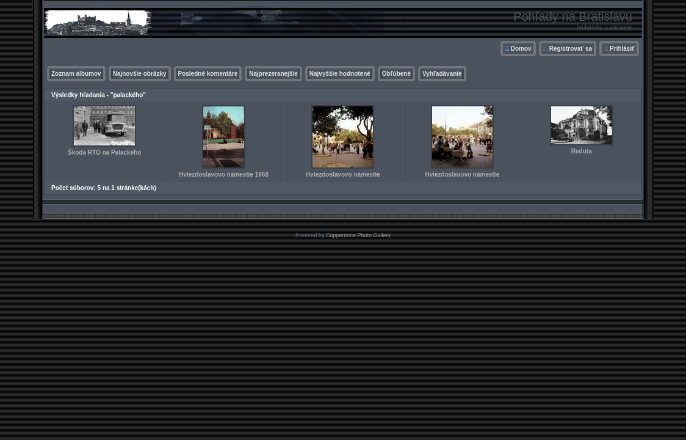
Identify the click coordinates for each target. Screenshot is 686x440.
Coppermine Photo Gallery (358, 235)
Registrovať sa (570, 48)
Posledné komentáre (208, 73)
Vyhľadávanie (442, 73)
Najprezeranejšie (273, 73)
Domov (521, 48)
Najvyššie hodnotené (339, 73)
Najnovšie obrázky (140, 73)
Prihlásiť (622, 48)
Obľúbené (396, 73)
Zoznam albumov (76, 73)
